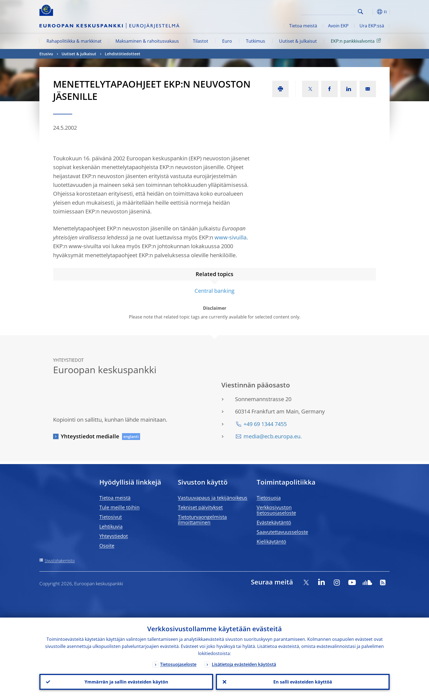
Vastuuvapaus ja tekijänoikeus (212, 497)
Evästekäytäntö (274, 522)
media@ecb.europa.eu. (273, 436)
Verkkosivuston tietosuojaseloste (276, 510)
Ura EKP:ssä (372, 26)
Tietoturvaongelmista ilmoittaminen (202, 520)
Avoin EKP (338, 26)
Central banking (214, 290)
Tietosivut (110, 517)
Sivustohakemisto (60, 560)
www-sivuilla (231, 237)
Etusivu (46, 53)
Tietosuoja (269, 497)
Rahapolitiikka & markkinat (74, 41)
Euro (227, 41)
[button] (370, 11)
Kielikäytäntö (271, 541)
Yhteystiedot (113, 536)
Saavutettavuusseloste (282, 532)
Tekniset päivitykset (200, 507)
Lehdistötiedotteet (122, 53)
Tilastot (200, 41)
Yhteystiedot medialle (90, 436)
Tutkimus (255, 41)
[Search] (328, 11)
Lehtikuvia (111, 526)
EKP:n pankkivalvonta (357, 40)
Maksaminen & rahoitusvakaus (147, 41)
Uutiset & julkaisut (298, 41)
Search (360, 11)
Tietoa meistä (303, 26)
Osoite (106, 545)
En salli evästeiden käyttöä (302, 682)
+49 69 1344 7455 (265, 424)
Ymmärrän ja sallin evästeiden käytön (126, 682)
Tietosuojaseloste (178, 664)
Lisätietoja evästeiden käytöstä (244, 664)
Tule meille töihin (119, 507)
